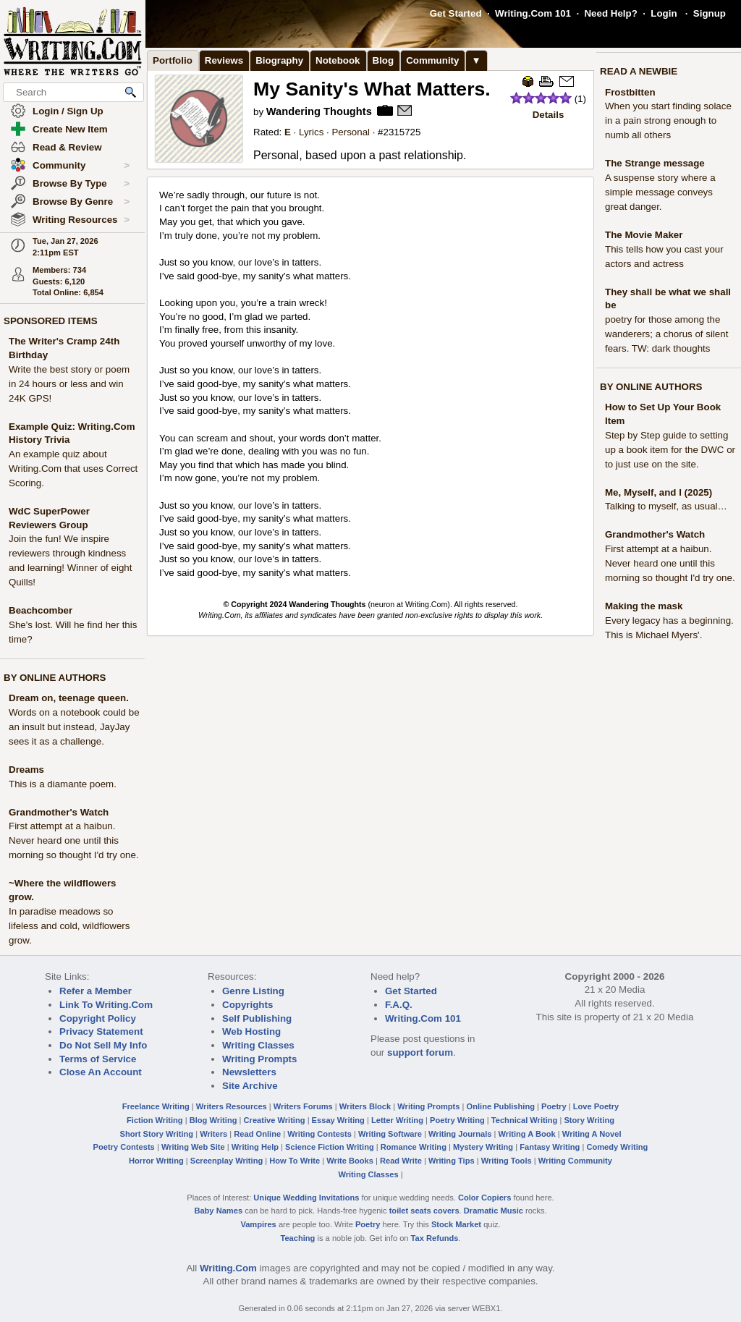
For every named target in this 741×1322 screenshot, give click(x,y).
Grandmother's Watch (59, 812)
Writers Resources (231, 1106)
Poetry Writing (457, 1120)
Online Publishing (501, 1106)
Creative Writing (274, 1120)
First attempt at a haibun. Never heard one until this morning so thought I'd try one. (74, 840)
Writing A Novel (592, 1134)
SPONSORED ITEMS (51, 320)
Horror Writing (156, 1160)
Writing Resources (81, 220)
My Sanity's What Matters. (372, 89)
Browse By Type (81, 184)
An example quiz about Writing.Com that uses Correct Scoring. (73, 468)
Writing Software (390, 1134)
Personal (350, 132)
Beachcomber (40, 610)
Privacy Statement (101, 1031)
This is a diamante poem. (63, 784)
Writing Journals (459, 1134)
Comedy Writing (617, 1147)
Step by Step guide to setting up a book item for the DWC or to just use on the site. (670, 450)
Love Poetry (596, 1106)
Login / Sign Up (68, 111)
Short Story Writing (156, 1134)
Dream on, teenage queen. (69, 697)
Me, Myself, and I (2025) (658, 492)
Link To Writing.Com (106, 1004)
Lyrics (311, 132)
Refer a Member (95, 991)
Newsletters (249, 1072)
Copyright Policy (97, 1018)
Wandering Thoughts (319, 111)
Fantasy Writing (550, 1147)
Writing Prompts (259, 1059)
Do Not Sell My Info (103, 1045)
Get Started (456, 13)
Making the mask (643, 606)
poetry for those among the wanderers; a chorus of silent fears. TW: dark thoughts (666, 334)
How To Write (294, 1160)
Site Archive (250, 1085)
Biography (279, 60)
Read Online (257, 1134)
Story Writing (589, 1120)
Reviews (224, 60)
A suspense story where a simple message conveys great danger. (660, 192)
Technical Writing (524, 1120)
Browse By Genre (81, 202)
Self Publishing (257, 1018)
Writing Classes (258, 1045)
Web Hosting (251, 1031)
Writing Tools (506, 1160)
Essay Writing (338, 1120)
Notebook (338, 60)
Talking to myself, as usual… (666, 506)
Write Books (349, 1160)
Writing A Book (527, 1134)
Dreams (26, 769)
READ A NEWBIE (638, 71)
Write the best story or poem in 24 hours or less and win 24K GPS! (69, 384)
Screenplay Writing (226, 1160)
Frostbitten (630, 92)
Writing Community (575, 1160)
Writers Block (365, 1106)
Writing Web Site (193, 1147)
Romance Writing (413, 1147)
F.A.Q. (398, 1004)
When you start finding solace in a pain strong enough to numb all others (668, 120)
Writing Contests (319, 1134)
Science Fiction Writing (329, 1147)
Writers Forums (303, 1106)
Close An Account (100, 1072)
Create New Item (70, 129)
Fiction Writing (155, 1120)
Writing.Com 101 (533, 13)
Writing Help (255, 1147)
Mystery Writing (483, 1147)
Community (81, 165)
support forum (420, 1052)
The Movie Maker (643, 234)
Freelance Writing (156, 1106)
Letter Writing (397, 1120)
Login (664, 13)
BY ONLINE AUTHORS (55, 677)
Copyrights (247, 1004)
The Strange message (655, 163)
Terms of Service (97, 1059)
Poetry (554, 1106)
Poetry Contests (124, 1147)
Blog (383, 60)
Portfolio (172, 60)
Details (548, 114)
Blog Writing (213, 1120)
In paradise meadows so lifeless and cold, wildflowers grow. (69, 926)
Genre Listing (253, 991)
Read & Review (67, 147)
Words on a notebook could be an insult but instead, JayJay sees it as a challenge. (74, 727)
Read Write (401, 1160)
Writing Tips (451, 1160)
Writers (213, 1134)
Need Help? (610, 13)
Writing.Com (228, 1268)
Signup (709, 13)
